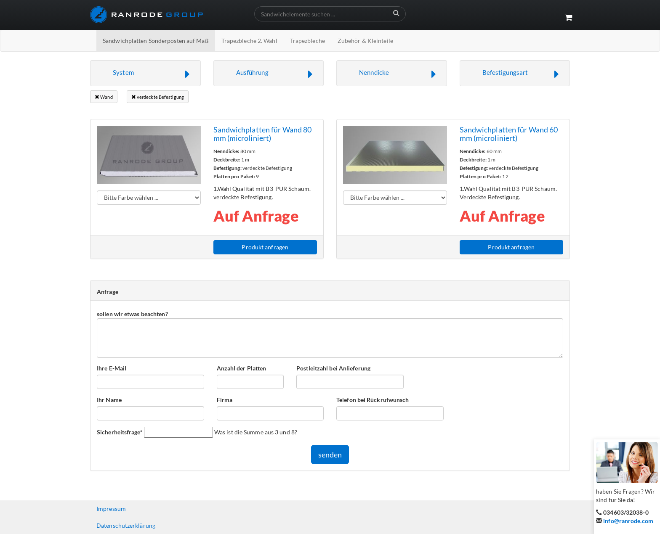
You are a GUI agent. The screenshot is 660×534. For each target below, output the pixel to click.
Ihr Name (109, 399)
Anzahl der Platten (241, 368)
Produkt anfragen (265, 247)
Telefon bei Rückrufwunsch (372, 399)
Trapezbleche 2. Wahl (249, 40)
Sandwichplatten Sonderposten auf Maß (156, 40)
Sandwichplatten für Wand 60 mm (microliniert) (509, 134)
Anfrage (107, 291)
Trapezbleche (307, 40)
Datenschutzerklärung (125, 525)
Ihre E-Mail (111, 368)
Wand (104, 97)
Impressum (111, 508)
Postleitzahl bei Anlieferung (333, 368)
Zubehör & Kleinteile (365, 40)
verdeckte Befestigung (157, 97)
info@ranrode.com (628, 520)
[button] (145, 73)
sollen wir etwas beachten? (132, 313)
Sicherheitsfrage (120, 432)
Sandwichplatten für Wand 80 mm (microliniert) (262, 134)
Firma (225, 399)
